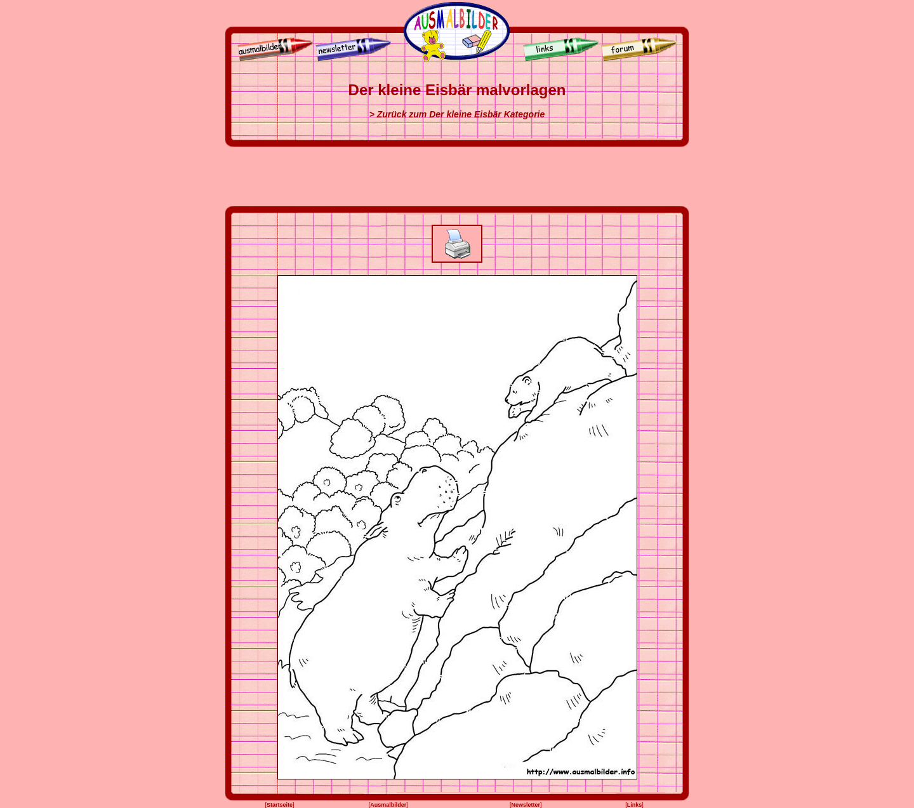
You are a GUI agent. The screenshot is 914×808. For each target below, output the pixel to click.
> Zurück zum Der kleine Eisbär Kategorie (457, 114)
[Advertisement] (457, 176)
